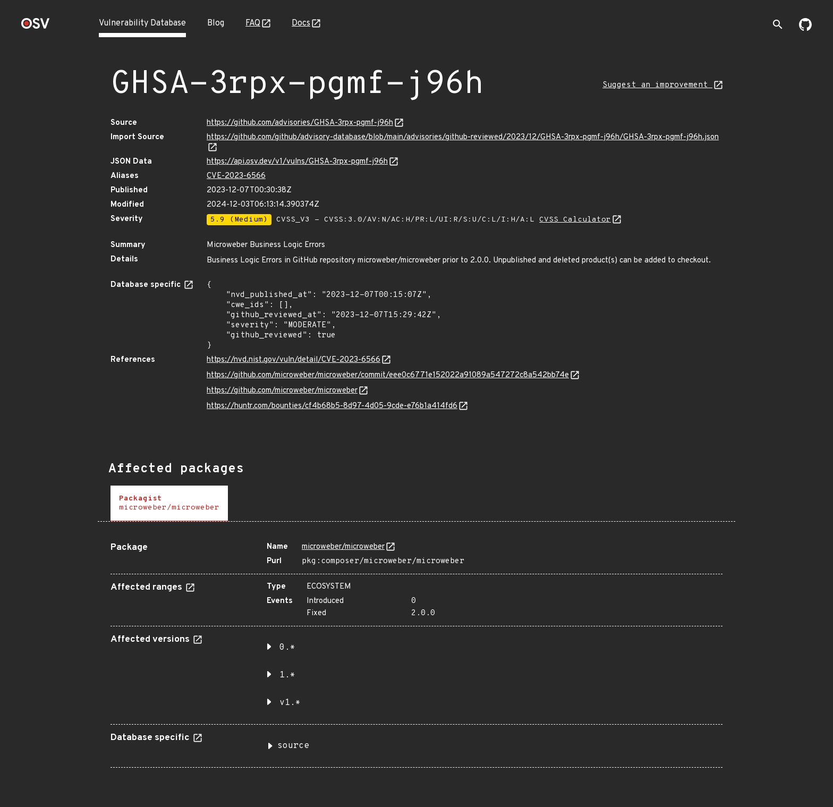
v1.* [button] (290, 703)
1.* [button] (287, 675)
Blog (215, 23)
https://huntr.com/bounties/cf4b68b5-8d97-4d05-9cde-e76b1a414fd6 (332, 406)
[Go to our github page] (805, 28)
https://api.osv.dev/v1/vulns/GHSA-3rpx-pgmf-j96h (297, 162)
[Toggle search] (777, 24)
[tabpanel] (416, 650)
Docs (301, 23)
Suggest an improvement (657, 85)
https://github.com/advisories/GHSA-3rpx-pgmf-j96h (300, 123)
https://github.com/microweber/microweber (282, 391)
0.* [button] (287, 647)
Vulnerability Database (142, 23)
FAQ (252, 23)
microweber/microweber (343, 547)
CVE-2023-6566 (236, 176)
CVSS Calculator (575, 219)
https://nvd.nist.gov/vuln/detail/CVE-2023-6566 (293, 360)
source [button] (293, 746)
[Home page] (35, 26)
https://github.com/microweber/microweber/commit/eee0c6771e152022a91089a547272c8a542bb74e (388, 375)
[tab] (169, 503)
